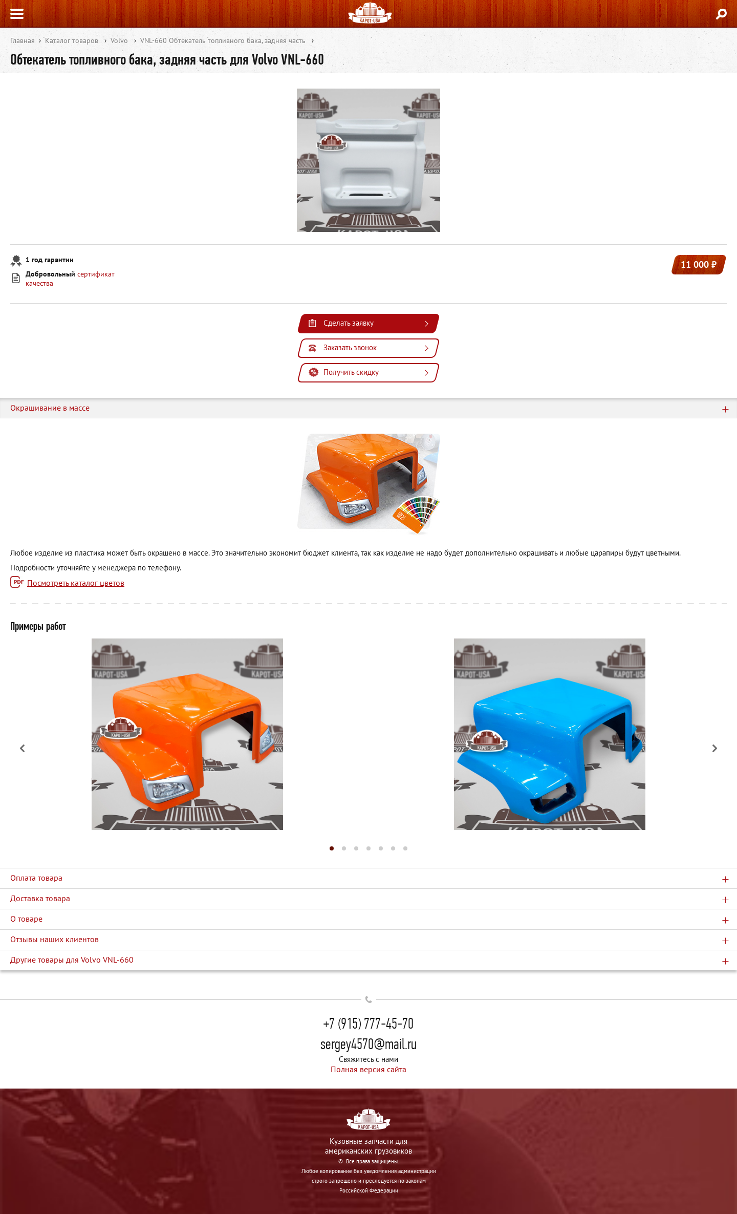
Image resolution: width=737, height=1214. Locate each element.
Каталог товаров (71, 40)
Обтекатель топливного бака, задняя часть (237, 40)
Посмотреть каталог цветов (75, 583)
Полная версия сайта (368, 1069)
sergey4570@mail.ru (368, 1044)
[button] (332, 848)
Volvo (119, 40)
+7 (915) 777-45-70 (368, 1023)
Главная (22, 40)
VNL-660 (153, 40)
